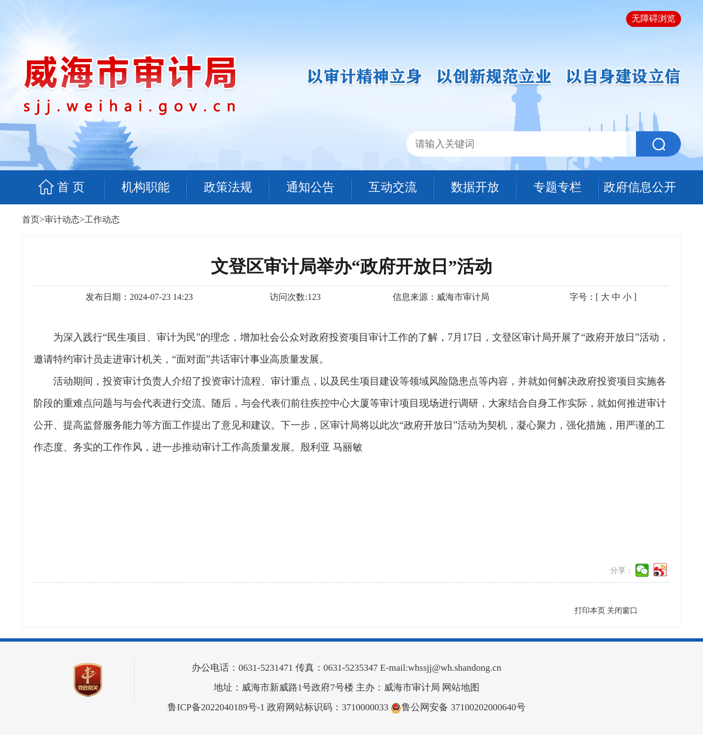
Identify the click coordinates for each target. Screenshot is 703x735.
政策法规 (228, 187)
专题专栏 (557, 187)
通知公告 (310, 187)
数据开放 (475, 187)
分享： (621, 570)
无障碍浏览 (654, 18)
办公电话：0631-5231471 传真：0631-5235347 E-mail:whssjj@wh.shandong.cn (346, 667)
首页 (31, 219)
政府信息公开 (640, 187)
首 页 (71, 187)
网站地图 (460, 687)
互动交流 (393, 187)
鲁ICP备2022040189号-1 (216, 707)
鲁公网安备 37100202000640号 (457, 707)
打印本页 (589, 610)
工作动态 (102, 219)
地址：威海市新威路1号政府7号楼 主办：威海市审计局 (327, 687)
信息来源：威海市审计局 (441, 297)
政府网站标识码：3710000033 (278, 707)
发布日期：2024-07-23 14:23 (139, 297)
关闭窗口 (622, 610)
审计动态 (62, 219)
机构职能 (145, 187)
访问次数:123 (295, 297)
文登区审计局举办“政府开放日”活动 (351, 266)
